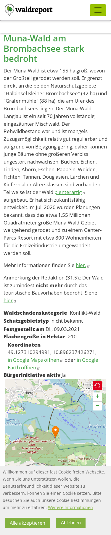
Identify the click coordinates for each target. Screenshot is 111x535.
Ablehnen (71, 524)
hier (10, 300)
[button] (55, 432)
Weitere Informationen (70, 509)
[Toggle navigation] (98, 10)
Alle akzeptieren (27, 524)
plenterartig (70, 192)
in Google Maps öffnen (35, 359)
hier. (83, 265)
